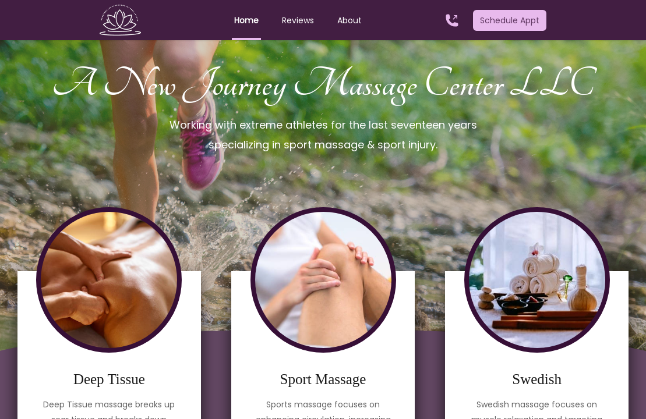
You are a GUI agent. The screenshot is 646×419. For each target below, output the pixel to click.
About (349, 20)
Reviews (298, 20)
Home (246, 20)
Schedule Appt (509, 20)
